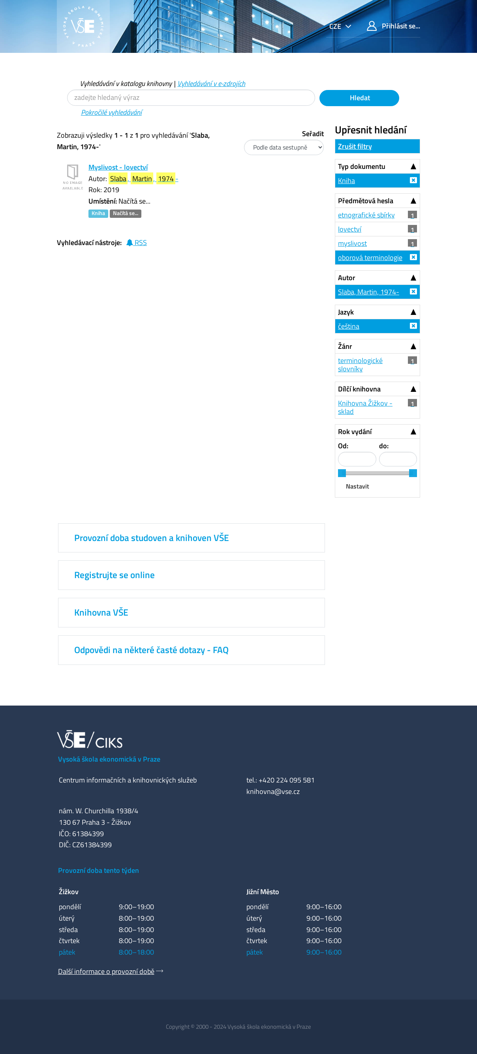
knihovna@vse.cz (273, 791)
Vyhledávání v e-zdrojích (211, 83)
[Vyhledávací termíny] (191, 98)
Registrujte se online (114, 575)
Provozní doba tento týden (98, 870)
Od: (343, 446)
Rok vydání (355, 431)
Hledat (359, 97)
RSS (136, 242)
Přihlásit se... (393, 26)
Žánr (345, 346)
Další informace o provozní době (106, 971)
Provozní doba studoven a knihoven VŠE (151, 538)
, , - (143, 178)
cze (336, 26)
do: (384, 446)
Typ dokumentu (361, 166)
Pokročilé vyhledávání (111, 112)
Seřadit (313, 133)
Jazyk (346, 312)
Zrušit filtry (355, 146)
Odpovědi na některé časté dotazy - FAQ (151, 650)
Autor (346, 277)
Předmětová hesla (365, 200)
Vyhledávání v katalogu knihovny (126, 83)
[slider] (342, 473)
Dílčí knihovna (359, 389)
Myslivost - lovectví (118, 167)
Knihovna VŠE (101, 612)
